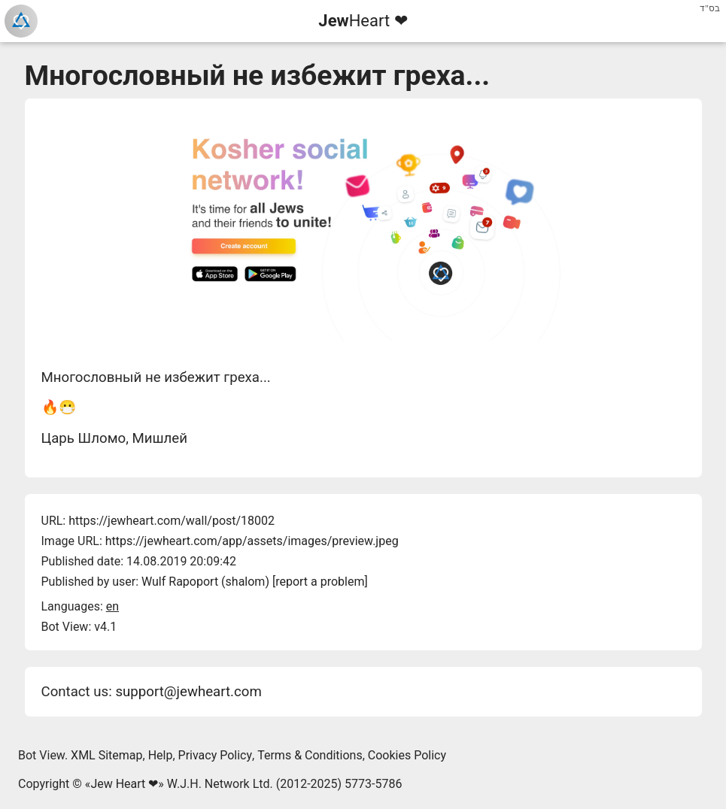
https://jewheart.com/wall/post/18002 (171, 521)
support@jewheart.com (188, 691)
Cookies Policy (407, 755)
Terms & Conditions (310, 755)
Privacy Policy (215, 755)
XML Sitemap (106, 755)
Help (160, 755)
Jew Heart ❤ (124, 784)
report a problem (319, 581)
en (112, 606)
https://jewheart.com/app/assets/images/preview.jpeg (252, 541)
